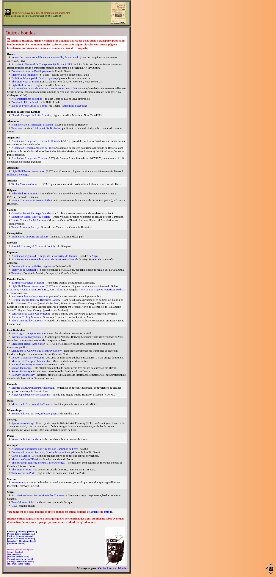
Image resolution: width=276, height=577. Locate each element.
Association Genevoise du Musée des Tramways (38, 495)
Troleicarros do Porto (23, 473)
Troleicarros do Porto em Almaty (29, 236)
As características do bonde (26, 98)
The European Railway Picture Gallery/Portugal (38, 462)
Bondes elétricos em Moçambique (30, 413)
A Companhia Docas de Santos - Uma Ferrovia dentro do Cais (46, 88)
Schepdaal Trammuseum (25, 193)
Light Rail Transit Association (28, 171)
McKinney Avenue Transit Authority (27, 289)
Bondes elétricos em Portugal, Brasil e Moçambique (40, 452)
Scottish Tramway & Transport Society (33, 246)
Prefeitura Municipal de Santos (28, 78)
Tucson (13, 293)
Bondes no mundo (16, 543)
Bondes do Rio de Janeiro (25, 102)
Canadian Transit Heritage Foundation (32, 213)
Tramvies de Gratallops (24, 269)
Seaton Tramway (20, 371)
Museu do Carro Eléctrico (26, 459)
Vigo (94, 255)
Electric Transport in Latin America (31, 115)
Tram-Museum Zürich (23, 502)
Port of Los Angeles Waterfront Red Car (102, 289)
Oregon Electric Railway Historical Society (35, 299)
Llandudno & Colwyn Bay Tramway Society (36, 350)
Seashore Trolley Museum (26, 317)
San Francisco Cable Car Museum (30, 313)
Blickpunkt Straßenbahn (46, 128)
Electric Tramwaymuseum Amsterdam (33, 387)
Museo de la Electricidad (25, 439)
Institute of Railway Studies (27, 336)
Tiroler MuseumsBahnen (25, 184)
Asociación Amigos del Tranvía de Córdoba (36, 141)
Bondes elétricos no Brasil (26, 71)
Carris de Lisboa (20, 455)
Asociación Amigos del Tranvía (29, 158)
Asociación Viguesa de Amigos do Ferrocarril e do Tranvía (44, 255)
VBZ (14, 505)
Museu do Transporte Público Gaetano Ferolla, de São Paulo (45, 57)
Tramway (16, 128)
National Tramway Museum (27, 364)
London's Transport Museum (27, 357)
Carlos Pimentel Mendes (112, 568)
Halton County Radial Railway (28, 220)
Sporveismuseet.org (22, 423)
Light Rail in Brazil (22, 85)
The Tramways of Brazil (25, 81)
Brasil (93, 511)
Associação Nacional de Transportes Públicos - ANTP (41, 64)
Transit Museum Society (25, 227)
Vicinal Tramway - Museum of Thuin (32, 200)
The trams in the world (18, 564)
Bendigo (23, 174)
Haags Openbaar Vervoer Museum (30, 394)
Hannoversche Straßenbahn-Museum (32, 124)
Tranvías (16, 273)
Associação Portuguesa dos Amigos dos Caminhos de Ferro (44, 448)
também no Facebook (74, 105)
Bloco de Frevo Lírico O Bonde (29, 105)
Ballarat (11, 174)
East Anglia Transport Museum (28, 333)
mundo (108, 511)
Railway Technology (23, 374)
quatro (52, 78)
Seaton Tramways (21, 367)
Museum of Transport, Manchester (30, 361)
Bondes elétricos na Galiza (26, 266)
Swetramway (18, 482)
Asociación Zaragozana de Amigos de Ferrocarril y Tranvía (44, 259)
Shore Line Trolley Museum (27, 320)
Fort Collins (56, 289)
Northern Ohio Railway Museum (30, 296)
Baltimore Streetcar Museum (27, 282)
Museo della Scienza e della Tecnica (31, 404)
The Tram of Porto (21, 469)
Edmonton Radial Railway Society (30, 216)
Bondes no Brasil (28, 541)
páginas (46, 71)
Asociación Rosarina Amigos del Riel (32, 147)
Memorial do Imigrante (24, 74)
